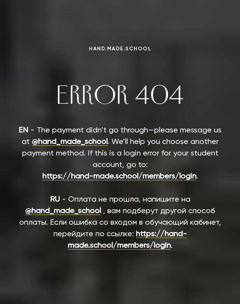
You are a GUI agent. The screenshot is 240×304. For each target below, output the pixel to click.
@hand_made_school (70, 142)
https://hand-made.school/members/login (119, 176)
